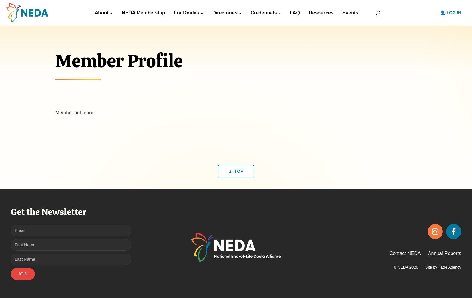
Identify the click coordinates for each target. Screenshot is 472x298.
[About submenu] (111, 12)
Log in (454, 12)
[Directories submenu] (240, 12)
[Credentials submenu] (279, 12)
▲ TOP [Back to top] (236, 171)
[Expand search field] (378, 12)
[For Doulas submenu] (201, 12)
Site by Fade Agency (443, 267)
